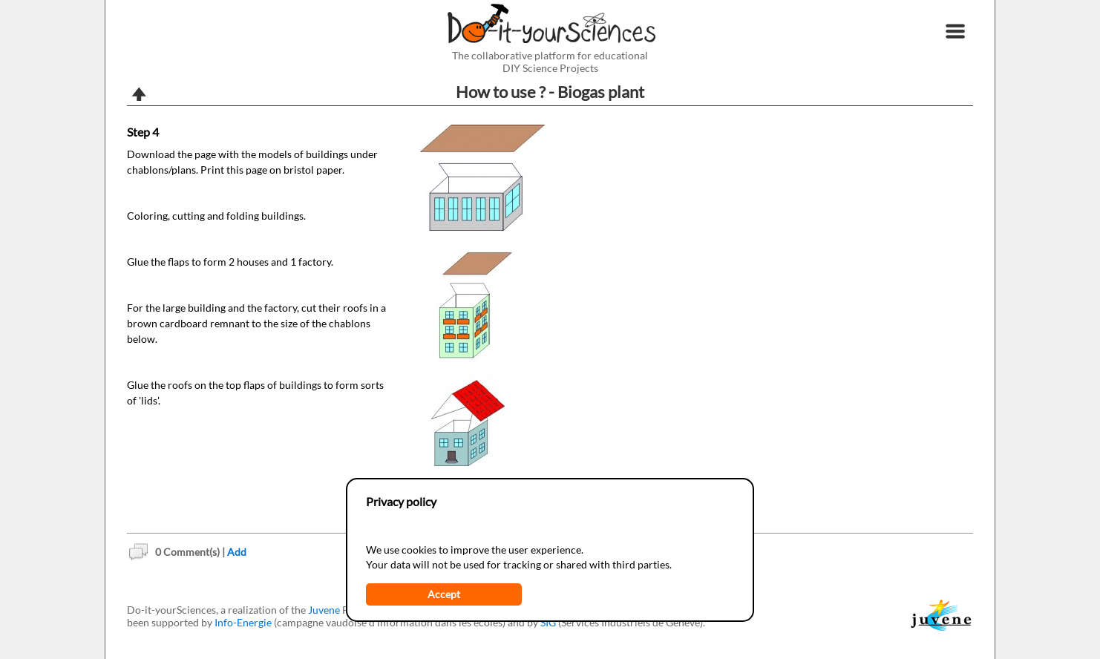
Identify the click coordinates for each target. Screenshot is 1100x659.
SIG (548, 622)
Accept (444, 594)
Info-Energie (243, 622)
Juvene (324, 609)
